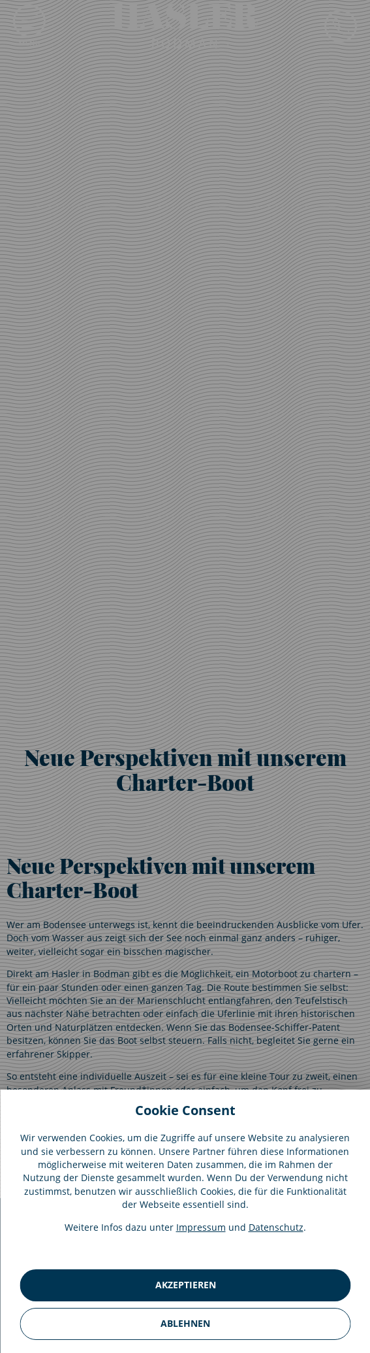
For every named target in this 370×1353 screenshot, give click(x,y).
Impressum (201, 1227)
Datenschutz (276, 1227)
